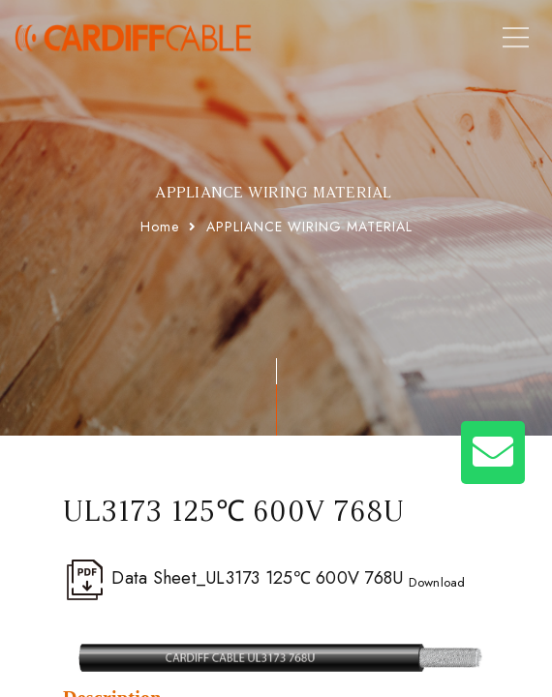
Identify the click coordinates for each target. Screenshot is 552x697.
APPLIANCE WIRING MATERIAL (309, 226)
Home (159, 226)
